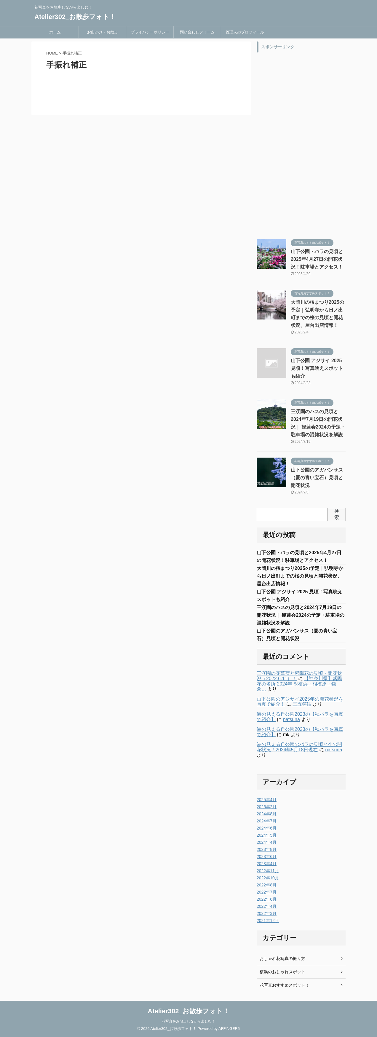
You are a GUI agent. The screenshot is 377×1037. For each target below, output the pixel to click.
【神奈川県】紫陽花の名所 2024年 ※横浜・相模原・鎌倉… (299, 683)
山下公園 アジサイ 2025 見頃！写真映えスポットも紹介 (317, 368)
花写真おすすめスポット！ (284, 985)
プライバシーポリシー (150, 32)
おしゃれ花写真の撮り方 (282, 958)
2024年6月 (267, 828)
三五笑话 (302, 704)
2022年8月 (267, 885)
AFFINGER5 (229, 1028)
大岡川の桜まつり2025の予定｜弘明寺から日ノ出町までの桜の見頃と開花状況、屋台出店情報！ (300, 576)
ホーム (55, 32)
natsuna (291, 719)
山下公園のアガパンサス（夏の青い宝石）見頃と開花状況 (317, 477)
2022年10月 (268, 877)
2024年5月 (267, 835)
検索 (336, 514)
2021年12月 (268, 920)
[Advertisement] (301, 144)
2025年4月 (267, 799)
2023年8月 (267, 849)
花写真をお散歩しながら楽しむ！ (188, 1021)
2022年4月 (267, 906)
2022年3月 (267, 913)
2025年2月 (267, 806)
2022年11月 (268, 870)
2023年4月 (267, 863)
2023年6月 (267, 856)
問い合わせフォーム (197, 32)
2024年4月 (267, 842)
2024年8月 (267, 813)
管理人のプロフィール (245, 32)
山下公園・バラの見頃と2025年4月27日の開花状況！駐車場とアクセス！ (317, 259)
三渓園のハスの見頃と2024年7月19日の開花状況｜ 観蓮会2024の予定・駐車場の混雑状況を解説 (300, 615)
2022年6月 (267, 899)
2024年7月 (267, 821)
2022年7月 (267, 892)
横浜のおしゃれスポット (282, 971)
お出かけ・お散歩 (102, 32)
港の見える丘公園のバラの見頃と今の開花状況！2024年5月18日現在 (299, 747)
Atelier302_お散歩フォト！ (75, 16)
